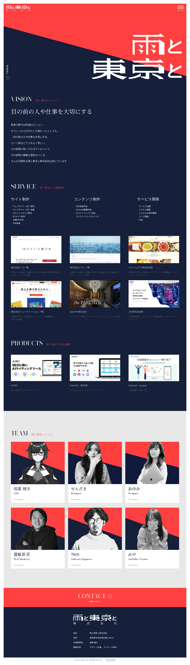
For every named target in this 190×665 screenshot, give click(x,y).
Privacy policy (111, 660)
